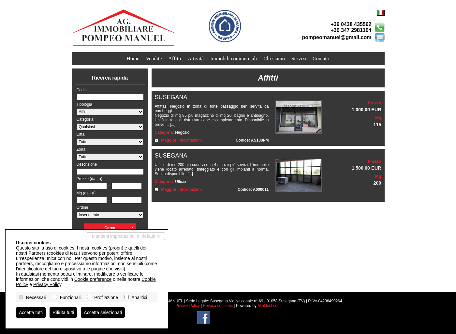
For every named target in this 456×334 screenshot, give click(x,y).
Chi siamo (274, 58)
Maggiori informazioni (181, 140)
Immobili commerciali (233, 58)
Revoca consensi (217, 305)
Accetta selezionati (103, 312)
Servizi (298, 58)
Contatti (321, 58)
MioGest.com (269, 305)
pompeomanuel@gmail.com (337, 37)
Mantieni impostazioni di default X (126, 236)
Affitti (174, 58)
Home (132, 58)
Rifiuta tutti (63, 312)
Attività (196, 58)
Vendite (154, 58)
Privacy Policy (187, 305)
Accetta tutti (31, 312)
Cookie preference (92, 279)
